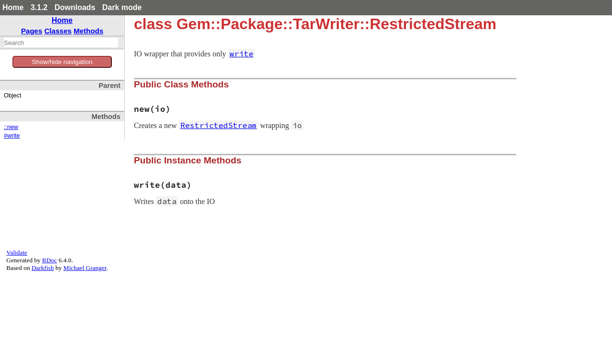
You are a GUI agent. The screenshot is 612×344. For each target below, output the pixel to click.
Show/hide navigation (62, 61)
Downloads (75, 7)
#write (12, 135)
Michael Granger (85, 267)
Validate (16, 252)
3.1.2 (39, 7)
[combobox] (61, 42)
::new (11, 127)
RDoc (49, 260)
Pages (32, 31)
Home (12, 7)
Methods (88, 31)
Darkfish (43, 267)
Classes (58, 31)
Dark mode (122, 7)
